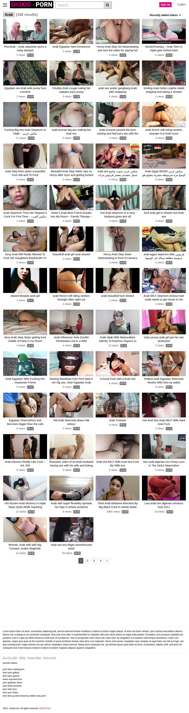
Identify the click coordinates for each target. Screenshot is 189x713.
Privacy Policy (34, 652)
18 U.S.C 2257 (10, 652)
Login (181, 4)
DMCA (22, 652)
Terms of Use (49, 652)
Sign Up (165, 4)
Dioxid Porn (45, 703)
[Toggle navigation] (6, 4)
